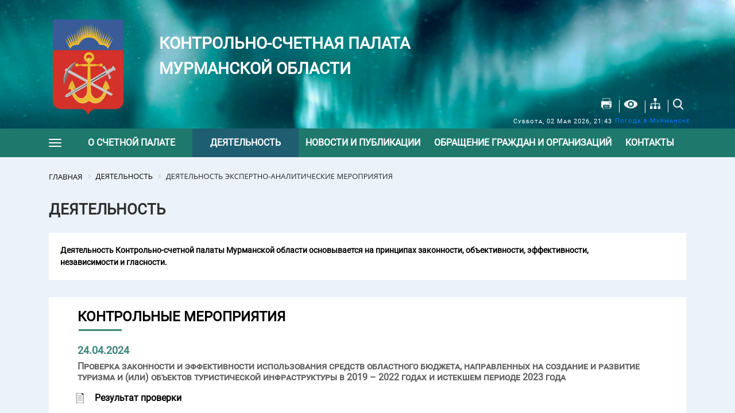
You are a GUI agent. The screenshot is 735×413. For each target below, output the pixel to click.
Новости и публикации (362, 142)
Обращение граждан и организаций (523, 142)
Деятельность (245, 142)
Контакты (649, 142)
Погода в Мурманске (652, 120)
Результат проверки (138, 397)
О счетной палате (131, 142)
